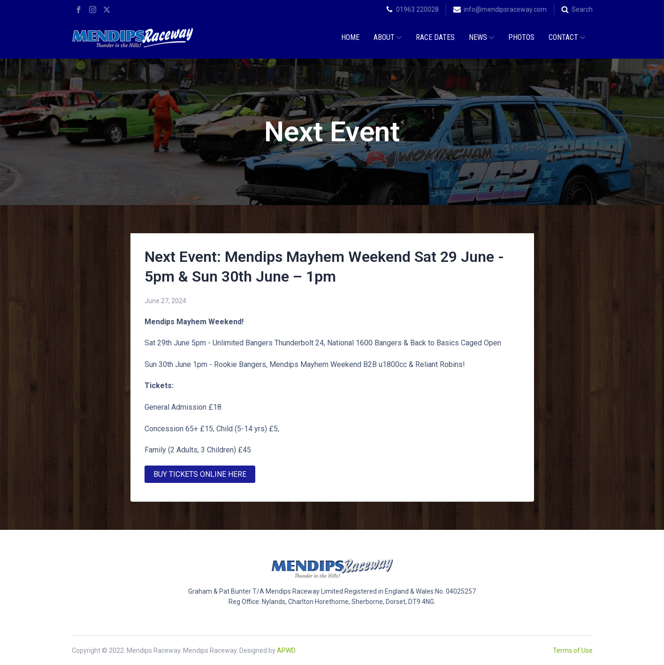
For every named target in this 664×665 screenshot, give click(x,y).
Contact (567, 37)
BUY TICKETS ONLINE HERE (199, 474)
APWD (286, 650)
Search (582, 9)
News (481, 37)
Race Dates (435, 37)
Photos (521, 37)
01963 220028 (417, 9)
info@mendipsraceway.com (505, 9)
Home (350, 37)
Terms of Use (573, 650)
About (388, 37)
